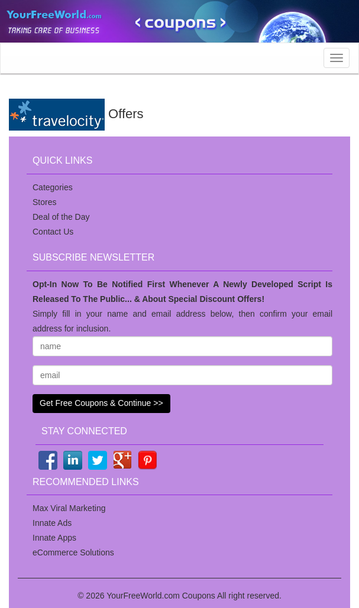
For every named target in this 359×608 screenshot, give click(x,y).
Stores (44, 202)
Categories (53, 187)
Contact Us (53, 231)
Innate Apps (54, 537)
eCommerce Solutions (73, 552)
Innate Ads (52, 523)
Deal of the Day (61, 217)
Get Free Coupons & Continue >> (101, 403)
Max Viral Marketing (69, 508)
